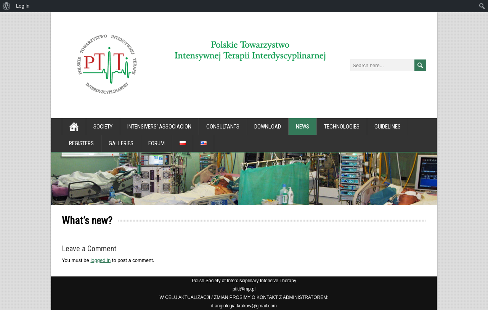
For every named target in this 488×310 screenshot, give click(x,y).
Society (102, 126)
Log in (22, 6)
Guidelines (387, 126)
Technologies (342, 126)
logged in (100, 260)
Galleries (121, 143)
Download (267, 126)
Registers (81, 143)
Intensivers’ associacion (159, 126)
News (302, 126)
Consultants (222, 126)
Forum (156, 143)
